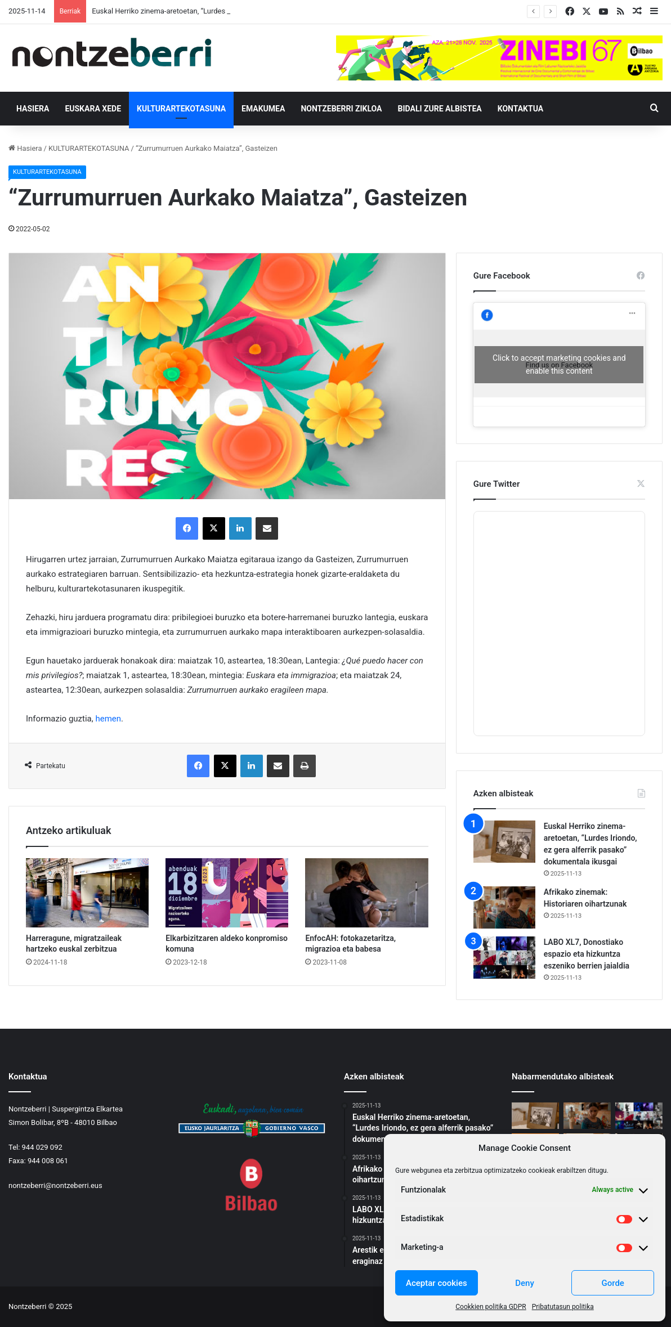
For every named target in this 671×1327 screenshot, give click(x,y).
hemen (108, 719)
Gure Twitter (496, 484)
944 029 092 (42, 1147)
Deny (524, 1283)
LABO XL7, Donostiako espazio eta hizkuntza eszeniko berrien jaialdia (586, 954)
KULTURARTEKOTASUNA (181, 108)
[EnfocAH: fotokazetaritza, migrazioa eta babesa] (366, 892)
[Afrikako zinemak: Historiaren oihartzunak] (504, 907)
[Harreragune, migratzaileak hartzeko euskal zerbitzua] (87, 892)
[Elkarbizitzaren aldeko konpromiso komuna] (226, 892)
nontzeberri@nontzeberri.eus (55, 1185)
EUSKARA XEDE (93, 108)
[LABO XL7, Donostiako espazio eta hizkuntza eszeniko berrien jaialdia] (504, 957)
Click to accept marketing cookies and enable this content (559, 364)
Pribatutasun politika (563, 1307)
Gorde (612, 1283)
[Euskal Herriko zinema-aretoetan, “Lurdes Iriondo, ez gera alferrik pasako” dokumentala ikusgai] (504, 842)
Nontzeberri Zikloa (341, 108)
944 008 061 (48, 1160)
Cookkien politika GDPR (490, 1307)
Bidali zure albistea (440, 108)
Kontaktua (520, 108)
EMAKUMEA (263, 108)
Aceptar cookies (436, 1283)
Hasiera (32, 108)
